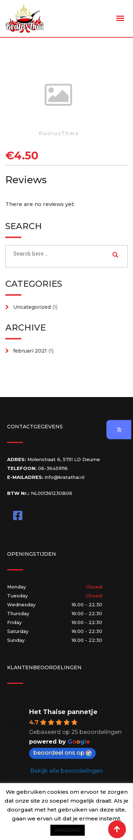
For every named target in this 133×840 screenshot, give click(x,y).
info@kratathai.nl (64, 477)
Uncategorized (32, 307)
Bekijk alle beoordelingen (66, 770)
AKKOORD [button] (68, 830)
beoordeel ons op (62, 752)
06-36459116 (53, 468)
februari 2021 (30, 351)
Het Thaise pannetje (63, 712)
